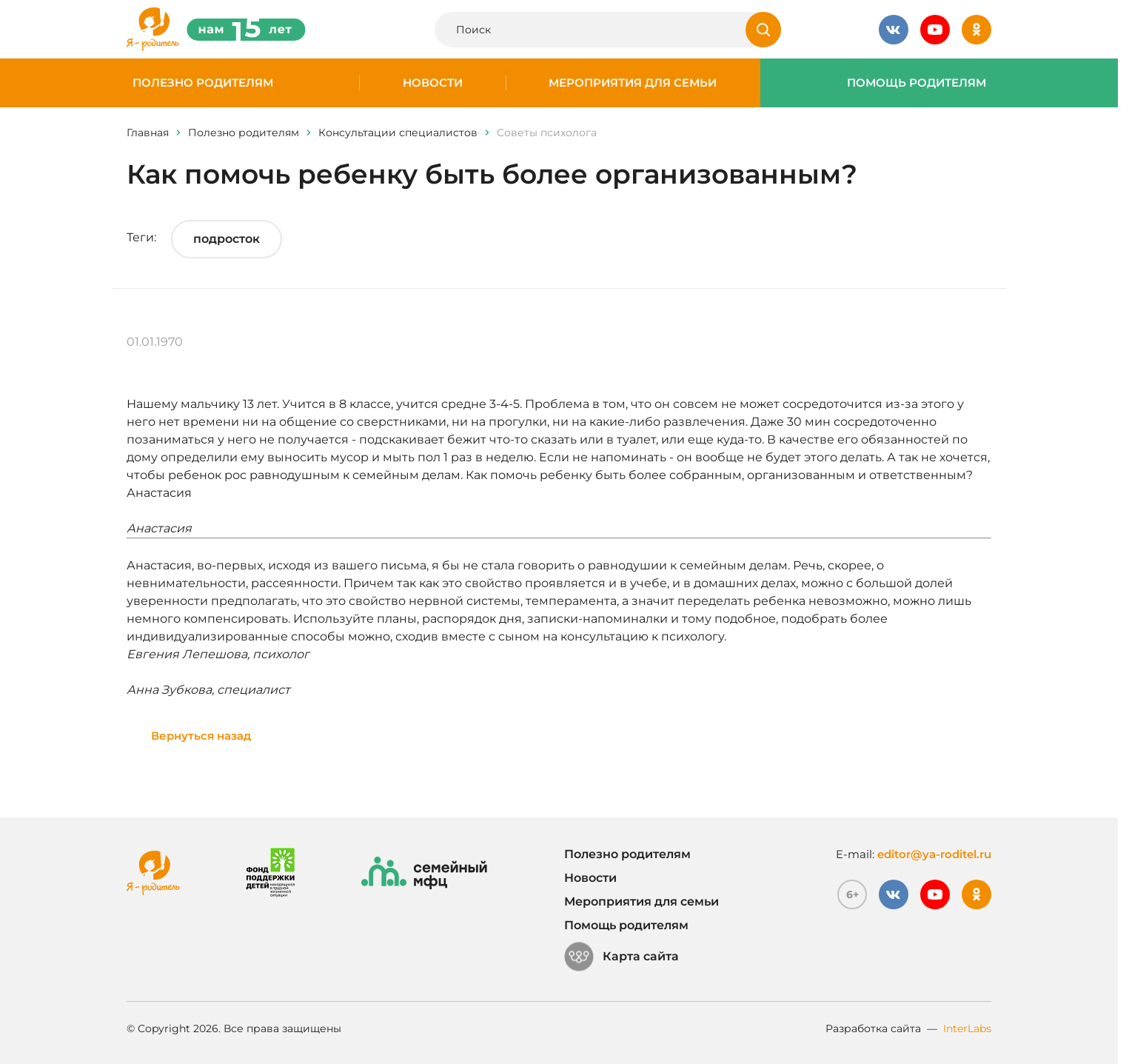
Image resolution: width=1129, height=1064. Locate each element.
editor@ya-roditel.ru (934, 854)
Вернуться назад (201, 736)
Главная (148, 132)
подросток (226, 239)
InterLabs (967, 1028)
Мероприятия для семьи (633, 83)
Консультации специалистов (398, 132)
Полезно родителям (203, 83)
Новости (433, 83)
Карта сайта (621, 956)
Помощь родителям (916, 83)
